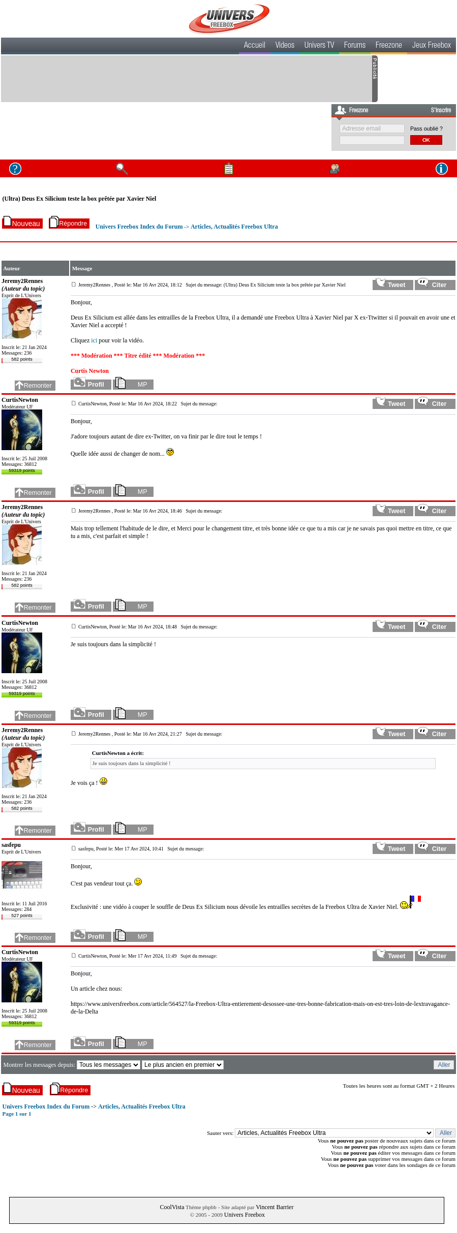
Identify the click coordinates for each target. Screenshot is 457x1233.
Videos (285, 46)
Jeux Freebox (431, 46)
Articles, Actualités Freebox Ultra (234, 226)
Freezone (389, 46)
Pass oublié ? (426, 128)
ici (94, 340)
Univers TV (319, 46)
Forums (354, 46)
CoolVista (172, 1207)
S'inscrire (441, 111)
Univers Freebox (244, 1214)
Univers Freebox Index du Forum (139, 226)
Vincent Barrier (274, 1207)
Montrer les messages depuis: (40, 1064)
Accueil (254, 46)
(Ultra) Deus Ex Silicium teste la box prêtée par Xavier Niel (79, 198)
